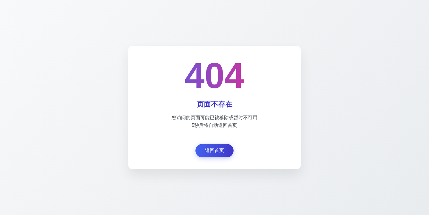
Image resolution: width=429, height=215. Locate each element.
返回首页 (214, 150)
